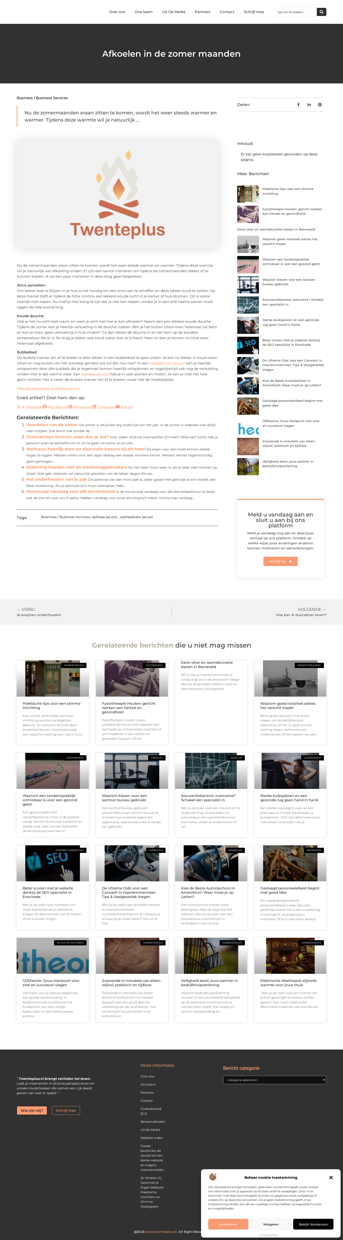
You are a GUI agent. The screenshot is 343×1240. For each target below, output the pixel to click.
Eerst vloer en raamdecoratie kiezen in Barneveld (276, 229)
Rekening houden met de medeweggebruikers (76, 467)
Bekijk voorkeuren (313, 1224)
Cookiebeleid (268, 1235)
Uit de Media (150, 1130)
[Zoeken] (321, 12)
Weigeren (271, 1224)
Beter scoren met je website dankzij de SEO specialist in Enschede (48, 892)
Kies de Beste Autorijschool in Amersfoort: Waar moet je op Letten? (208, 892)
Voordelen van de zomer (52, 424)
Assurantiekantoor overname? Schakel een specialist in (208, 797)
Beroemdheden (153, 1121)
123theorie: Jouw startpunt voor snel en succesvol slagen (51, 982)
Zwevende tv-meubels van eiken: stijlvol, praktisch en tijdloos (131, 982)
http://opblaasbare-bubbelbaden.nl (48, 388)
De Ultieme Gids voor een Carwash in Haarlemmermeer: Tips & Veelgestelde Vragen (293, 365)
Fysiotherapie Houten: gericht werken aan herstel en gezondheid (128, 707)
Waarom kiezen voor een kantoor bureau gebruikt (124, 797)
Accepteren (228, 1224)
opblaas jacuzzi (95, 374)
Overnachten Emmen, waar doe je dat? (67, 436)
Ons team (144, 12)
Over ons (117, 12)
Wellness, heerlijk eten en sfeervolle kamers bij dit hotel (86, 449)
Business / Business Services (42, 98)
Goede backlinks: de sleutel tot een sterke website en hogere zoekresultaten (152, 1158)
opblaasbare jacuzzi (167, 363)
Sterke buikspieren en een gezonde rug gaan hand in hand (289, 797)
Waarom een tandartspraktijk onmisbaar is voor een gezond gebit (50, 799)
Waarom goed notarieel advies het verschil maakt (288, 705)
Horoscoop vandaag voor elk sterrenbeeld (70, 491)
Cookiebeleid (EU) (151, 1111)
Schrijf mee (254, 12)
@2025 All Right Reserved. (171, 1232)
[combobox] (296, 12)
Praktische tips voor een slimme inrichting (52, 705)
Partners (202, 12)
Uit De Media (173, 12)
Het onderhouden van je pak (56, 479)
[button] (331, 1177)
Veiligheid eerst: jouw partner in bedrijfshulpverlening (209, 982)
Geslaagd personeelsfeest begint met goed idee (289, 890)
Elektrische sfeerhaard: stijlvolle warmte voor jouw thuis (288, 982)
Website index (152, 1138)
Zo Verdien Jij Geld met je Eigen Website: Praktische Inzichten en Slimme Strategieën (152, 1192)
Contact (227, 12)
